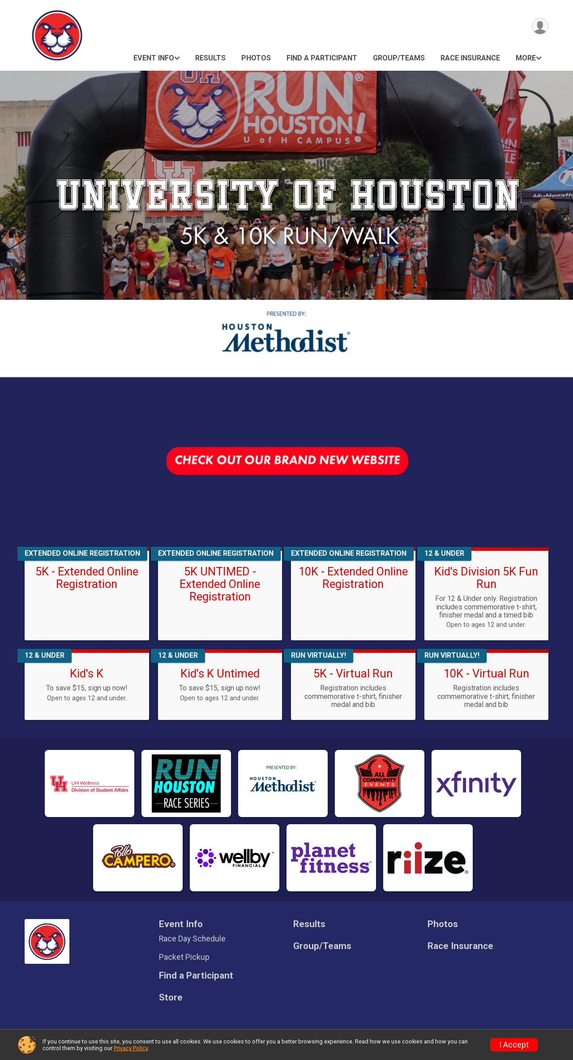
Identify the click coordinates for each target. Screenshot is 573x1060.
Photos (256, 58)
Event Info (153, 58)
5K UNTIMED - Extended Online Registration (220, 584)
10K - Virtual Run (486, 673)
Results (210, 58)
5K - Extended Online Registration (86, 578)
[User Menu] (540, 26)
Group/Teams (399, 58)
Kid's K (86, 673)
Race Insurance (470, 58)
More (526, 58)
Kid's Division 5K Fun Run (486, 578)
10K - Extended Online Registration (353, 578)
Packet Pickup (184, 957)
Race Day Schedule (192, 938)
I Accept (514, 1044)
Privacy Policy (131, 1048)
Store (171, 997)
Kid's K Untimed (220, 673)
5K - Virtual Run (353, 673)
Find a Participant (321, 58)
